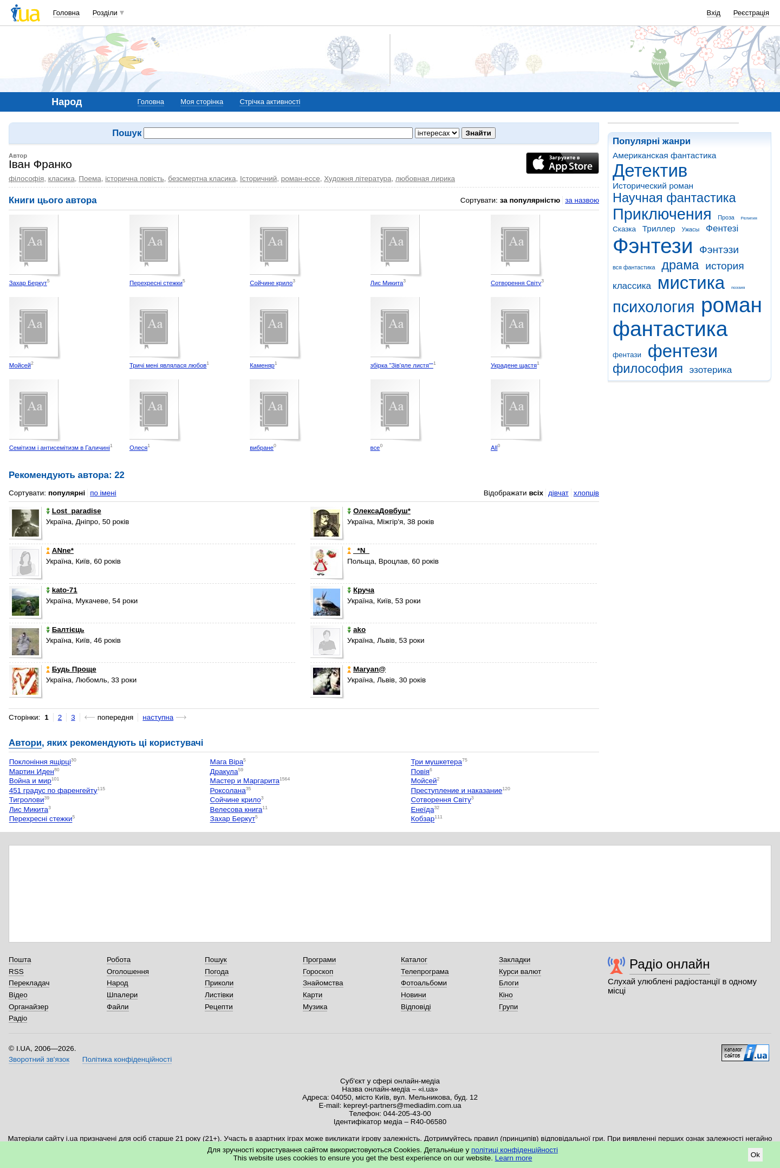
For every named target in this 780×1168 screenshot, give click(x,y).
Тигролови (26, 800)
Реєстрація (751, 13)
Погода (217, 971)
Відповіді (416, 1007)
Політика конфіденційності (127, 1059)
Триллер (658, 228)
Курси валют (520, 971)
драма (680, 265)
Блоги (509, 983)
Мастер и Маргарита (245, 781)
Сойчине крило (271, 283)
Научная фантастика (674, 198)
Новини (413, 995)
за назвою (582, 200)
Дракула (224, 771)
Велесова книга (236, 809)
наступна (157, 717)
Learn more (513, 1158)
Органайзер (28, 1007)
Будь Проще (71, 669)
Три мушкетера (436, 762)
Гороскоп (318, 971)
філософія (26, 179)
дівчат (558, 493)
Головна (66, 13)
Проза (726, 217)
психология (653, 306)
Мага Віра (227, 762)
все (375, 447)
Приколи (219, 983)
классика (632, 286)
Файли (118, 1007)
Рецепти (219, 1007)
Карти (312, 995)
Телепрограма (425, 971)
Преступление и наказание (456, 790)
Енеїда (422, 809)
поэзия (738, 287)
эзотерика (711, 370)
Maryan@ (366, 669)
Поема (90, 179)
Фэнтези (653, 245)
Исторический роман (653, 185)
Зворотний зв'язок (39, 1059)
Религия (749, 218)
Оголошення (128, 971)
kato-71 (61, 590)
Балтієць (65, 629)
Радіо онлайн (669, 964)
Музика (315, 1007)
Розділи (105, 13)
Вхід (714, 13)
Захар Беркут (28, 283)
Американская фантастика (664, 155)
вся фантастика (634, 267)
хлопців (586, 493)
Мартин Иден (31, 771)
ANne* (60, 550)
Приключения (662, 214)
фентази (627, 355)
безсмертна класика (202, 179)
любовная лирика (425, 179)
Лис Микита (387, 283)
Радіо (18, 1018)
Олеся (138, 447)
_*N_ (358, 550)
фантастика (670, 328)
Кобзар (422, 819)
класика (61, 179)
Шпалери (122, 995)
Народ (117, 983)
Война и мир (30, 781)
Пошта (20, 960)
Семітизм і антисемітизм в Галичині (59, 447)
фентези (683, 351)
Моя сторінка (201, 102)
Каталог (414, 960)
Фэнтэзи (719, 249)
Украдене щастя (514, 365)
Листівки (219, 995)
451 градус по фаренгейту (53, 790)
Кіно (506, 995)
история (724, 266)
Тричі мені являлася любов (167, 365)
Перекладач (29, 983)
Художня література (357, 179)
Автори (25, 743)
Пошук (216, 960)
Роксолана (228, 790)
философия (648, 369)
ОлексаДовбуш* (379, 511)
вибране (262, 447)
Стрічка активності (269, 102)
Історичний (258, 179)
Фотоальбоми (424, 983)
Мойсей (20, 365)
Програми (319, 960)
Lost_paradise (73, 511)
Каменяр (262, 365)
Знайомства (323, 983)
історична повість (134, 179)
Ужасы (690, 229)
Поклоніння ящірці (40, 762)
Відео (18, 995)
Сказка (624, 229)
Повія (420, 771)
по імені (103, 493)
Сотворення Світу (516, 283)
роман (731, 305)
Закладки (514, 960)
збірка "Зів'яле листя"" (401, 365)
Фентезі (722, 228)
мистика (691, 283)
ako (356, 629)
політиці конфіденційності (514, 1150)
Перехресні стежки (156, 283)
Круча (360, 590)
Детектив (650, 170)
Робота (119, 960)
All (494, 447)
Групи (508, 1007)
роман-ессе (300, 179)
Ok (755, 1155)
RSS (16, 971)
